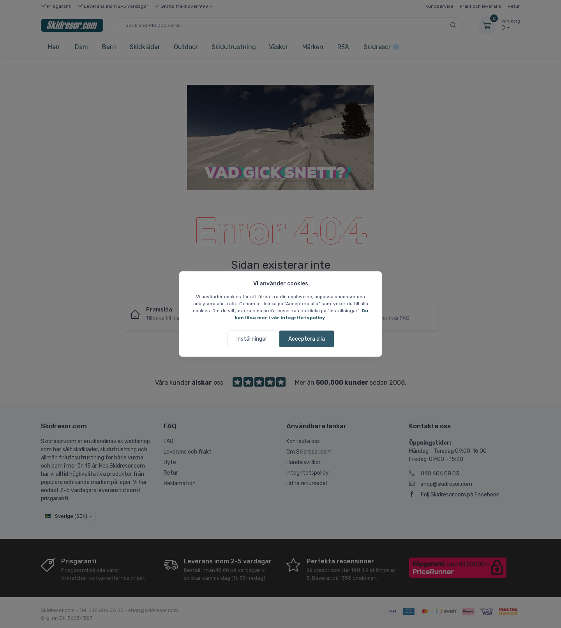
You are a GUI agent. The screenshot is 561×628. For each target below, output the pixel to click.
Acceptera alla (306, 339)
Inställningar (251, 339)
